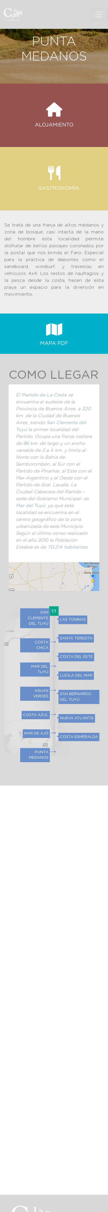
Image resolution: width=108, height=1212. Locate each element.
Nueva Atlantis (77, 718)
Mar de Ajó (36, 733)
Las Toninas (73, 620)
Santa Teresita (76, 638)
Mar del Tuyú (39, 669)
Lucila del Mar (76, 675)
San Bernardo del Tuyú (75, 697)
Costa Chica (41, 645)
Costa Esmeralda (79, 737)
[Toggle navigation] (99, 14)
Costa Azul (35, 715)
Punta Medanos (38, 755)
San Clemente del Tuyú (38, 618)
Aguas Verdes (40, 693)
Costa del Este (76, 657)
